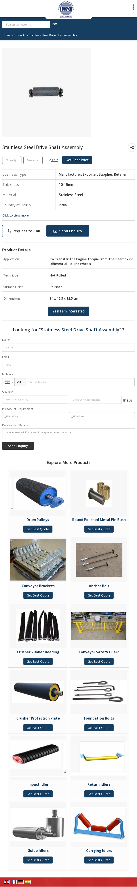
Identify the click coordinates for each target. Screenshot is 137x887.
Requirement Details (15, 425)
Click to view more (15, 215)
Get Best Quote (38, 529)
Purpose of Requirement (17, 409)
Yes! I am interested (69, 311)
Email (5, 357)
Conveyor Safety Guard (99, 652)
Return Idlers (99, 784)
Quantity (7, 392)
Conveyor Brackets (38, 586)
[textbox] (33, 160)
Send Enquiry (67, 230)
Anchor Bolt (99, 586)
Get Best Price (77, 160)
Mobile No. (9, 374)
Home (7, 35)
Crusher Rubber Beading (38, 652)
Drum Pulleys (38, 519)
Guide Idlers (38, 850)
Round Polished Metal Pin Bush (99, 519)
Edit (53, 160)
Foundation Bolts (99, 718)
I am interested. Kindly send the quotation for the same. (68, 433)
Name (6, 340)
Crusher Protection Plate (38, 718)
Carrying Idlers (99, 850)
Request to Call (24, 230)
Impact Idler (38, 784)
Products (20, 35)
